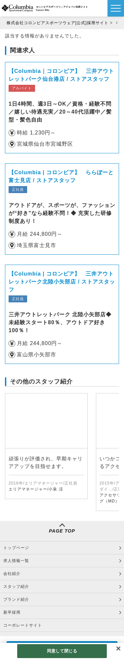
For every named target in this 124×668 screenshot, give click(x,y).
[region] (62, 655)
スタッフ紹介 (16, 586)
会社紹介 (12, 573)
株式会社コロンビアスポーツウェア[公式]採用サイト (57, 23)
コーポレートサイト (22, 625)
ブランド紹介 (16, 599)
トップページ (16, 547)
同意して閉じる (62, 650)
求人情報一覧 (16, 560)
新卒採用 (12, 612)
